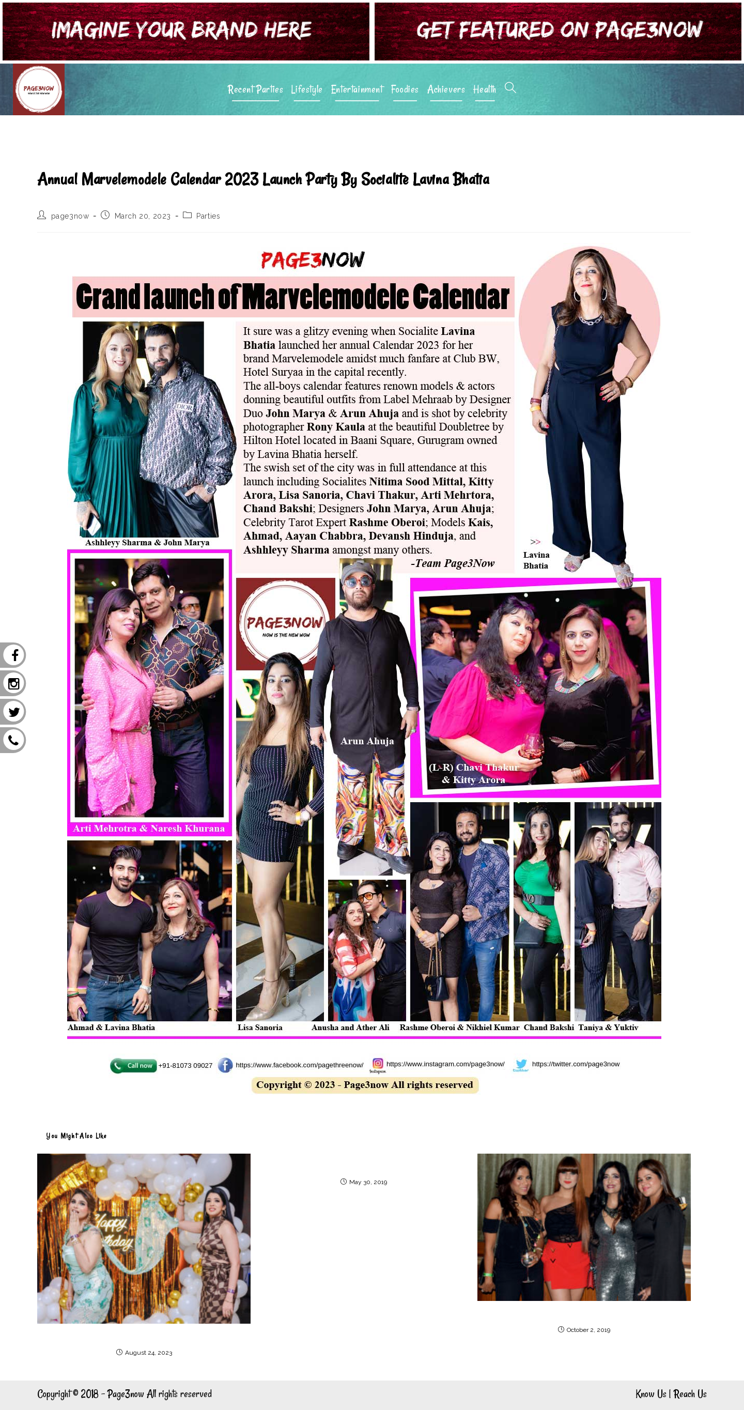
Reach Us (690, 1394)
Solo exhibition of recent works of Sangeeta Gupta (364, 1165)
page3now (70, 216)
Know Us (651, 1394)
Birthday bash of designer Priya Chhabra (144, 1335)
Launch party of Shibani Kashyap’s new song (584, 1312)
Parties (208, 216)
